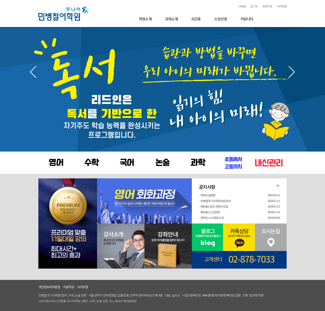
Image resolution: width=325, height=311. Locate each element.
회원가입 (267, 6)
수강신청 (220, 19)
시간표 (196, 19)
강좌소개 (171, 19)
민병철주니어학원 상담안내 (215, 201)
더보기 (278, 186)
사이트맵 (282, 6)
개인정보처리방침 (49, 287)
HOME (242, 6)
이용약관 (68, 287)
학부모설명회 (207, 195)
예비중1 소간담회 (210, 212)
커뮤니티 (246, 19)
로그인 (254, 6)
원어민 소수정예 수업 (212, 218)
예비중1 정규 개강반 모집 (214, 207)
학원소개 (145, 19)
